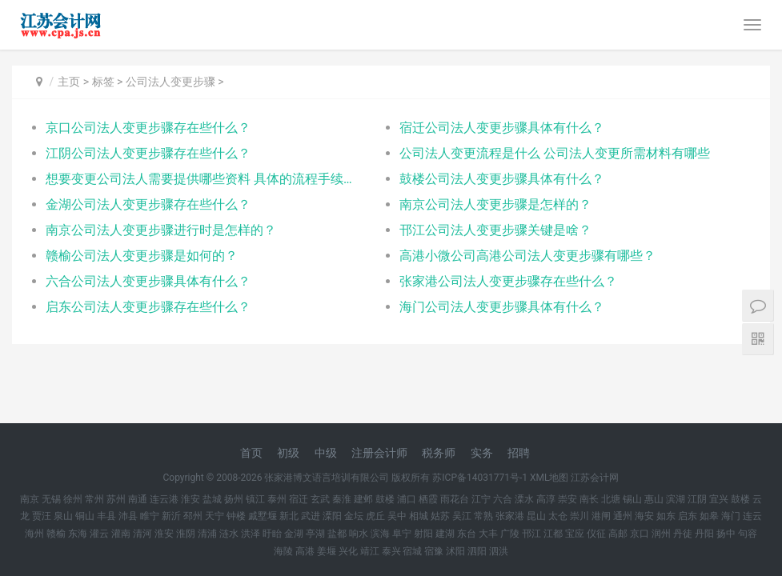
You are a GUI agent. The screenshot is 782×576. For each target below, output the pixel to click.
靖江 (369, 551)
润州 (661, 533)
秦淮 (341, 499)
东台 (466, 533)
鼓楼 (385, 499)
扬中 (726, 533)
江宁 (481, 499)
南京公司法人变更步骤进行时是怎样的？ (161, 230)
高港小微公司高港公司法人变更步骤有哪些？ (527, 255)
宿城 (412, 551)
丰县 (106, 516)
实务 (482, 452)
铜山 (84, 516)
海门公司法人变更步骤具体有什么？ (501, 306)
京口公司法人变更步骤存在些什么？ (148, 127)
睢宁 (149, 516)
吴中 (397, 516)
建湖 (445, 533)
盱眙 (272, 533)
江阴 (697, 499)
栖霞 (428, 499)
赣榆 (56, 533)
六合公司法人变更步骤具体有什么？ (148, 281)
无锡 (51, 499)
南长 (589, 499)
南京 (29, 499)
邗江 (531, 533)
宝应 (574, 533)
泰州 (277, 499)
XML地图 (549, 477)
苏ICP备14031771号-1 (479, 477)
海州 (34, 533)
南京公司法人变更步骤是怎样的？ (495, 204)
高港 (305, 551)
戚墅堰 (262, 516)
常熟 (483, 516)
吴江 (461, 516)
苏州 (116, 499)
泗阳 (477, 551)
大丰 (488, 533)
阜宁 (401, 533)
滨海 (380, 533)
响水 (358, 533)
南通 (137, 499)
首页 (251, 452)
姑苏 (440, 516)
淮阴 (185, 533)
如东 (666, 516)
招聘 (518, 452)
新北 (289, 516)
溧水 (524, 499)
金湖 (293, 533)
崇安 (567, 499)
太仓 (557, 516)
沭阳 (455, 551)
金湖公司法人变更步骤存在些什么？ (148, 204)
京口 (639, 533)
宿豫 (433, 551)
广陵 (509, 533)
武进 (310, 516)
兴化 (348, 551)
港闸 (601, 516)
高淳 (545, 499)
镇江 (255, 499)
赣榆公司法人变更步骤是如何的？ (142, 255)
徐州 (72, 499)
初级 (288, 452)
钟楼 (236, 516)
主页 (69, 81)
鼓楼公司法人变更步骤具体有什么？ (501, 178)
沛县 (128, 516)
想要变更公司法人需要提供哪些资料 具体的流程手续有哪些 (204, 178)
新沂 (171, 516)
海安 (644, 516)
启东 (687, 516)
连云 (752, 516)
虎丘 (375, 516)
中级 (326, 452)
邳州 (193, 516)
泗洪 (498, 551)
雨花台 (454, 499)
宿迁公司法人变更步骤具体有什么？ (501, 127)
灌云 (99, 533)
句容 (747, 533)
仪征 (596, 533)
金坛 (353, 516)
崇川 (579, 516)
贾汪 (41, 516)
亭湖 (315, 533)
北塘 (610, 499)
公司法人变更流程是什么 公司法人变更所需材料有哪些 (554, 153)
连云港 (164, 499)
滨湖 (675, 499)
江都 (553, 533)
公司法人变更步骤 (170, 81)
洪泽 (250, 533)
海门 (730, 516)
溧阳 (332, 516)
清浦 (207, 533)
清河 (142, 533)
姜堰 (326, 551)
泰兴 (391, 551)
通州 (622, 516)
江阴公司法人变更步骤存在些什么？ (148, 153)
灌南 (120, 533)
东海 (77, 533)
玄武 (320, 499)
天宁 (214, 516)
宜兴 (718, 499)
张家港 (509, 516)
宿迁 (298, 499)
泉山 (63, 516)
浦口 (406, 499)
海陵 (283, 551)
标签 (103, 81)
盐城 (212, 499)
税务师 (438, 452)
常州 (94, 499)
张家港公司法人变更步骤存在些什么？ (508, 281)
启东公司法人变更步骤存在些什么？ (148, 306)
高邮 (618, 533)
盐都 (337, 533)
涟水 (229, 533)
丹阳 (704, 533)
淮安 (190, 499)
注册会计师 (379, 452)
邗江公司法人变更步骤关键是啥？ (495, 230)
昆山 (536, 516)
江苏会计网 (595, 477)
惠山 (654, 499)
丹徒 (682, 533)
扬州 (233, 499)
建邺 (363, 499)
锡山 (632, 499)
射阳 (423, 533)
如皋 (709, 516)
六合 (502, 499)
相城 (418, 516)
